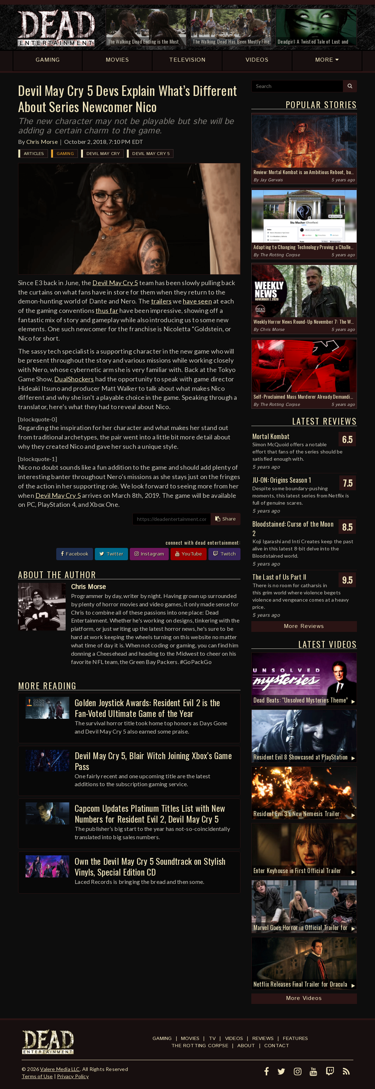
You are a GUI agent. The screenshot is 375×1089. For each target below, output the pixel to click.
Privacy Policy (73, 1076)
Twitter (111, 554)
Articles (34, 154)
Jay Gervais (271, 180)
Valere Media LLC (60, 1069)
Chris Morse (42, 141)
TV (212, 1038)
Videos (234, 1038)
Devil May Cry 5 (150, 154)
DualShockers (74, 379)
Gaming (65, 154)
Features (295, 1038)
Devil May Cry (103, 154)
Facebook (74, 554)
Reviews (263, 1038)
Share (225, 519)
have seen (197, 301)
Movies (190, 1038)
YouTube (188, 554)
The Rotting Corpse (280, 255)
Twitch (224, 554)
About (246, 1045)
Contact (276, 1045)
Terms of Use (37, 1076)
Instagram (149, 554)
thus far (107, 310)
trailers (161, 301)
